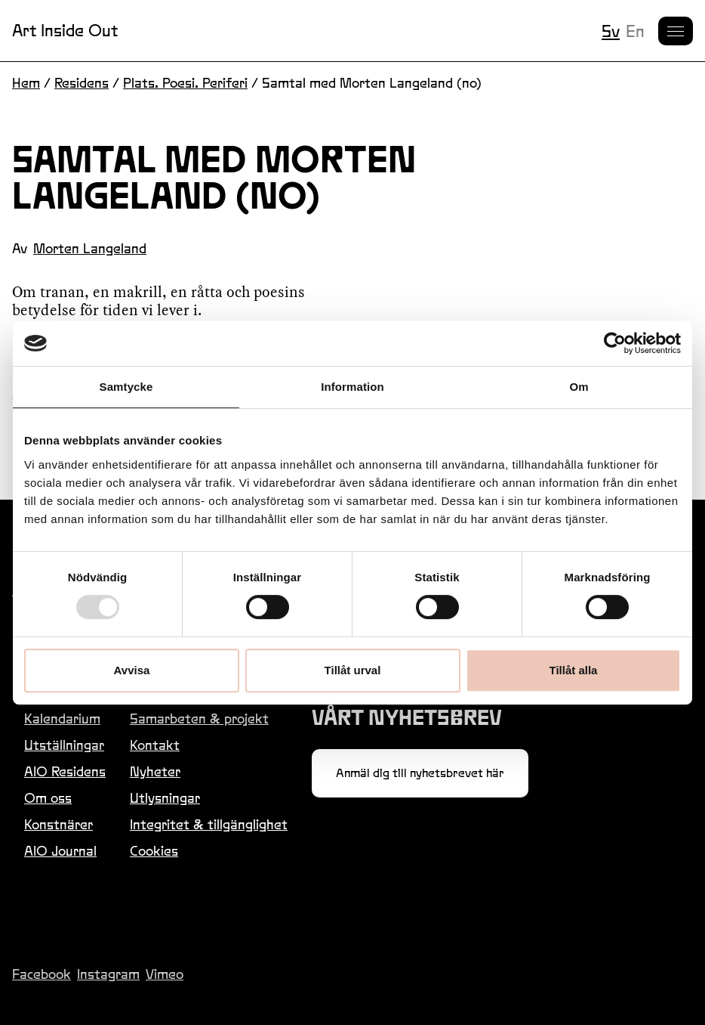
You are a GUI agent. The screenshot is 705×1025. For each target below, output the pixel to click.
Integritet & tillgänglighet (209, 824)
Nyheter (155, 771)
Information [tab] (352, 386)
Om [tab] (578, 386)
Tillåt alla (574, 670)
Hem (26, 83)
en (635, 31)
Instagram (108, 974)
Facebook (41, 974)
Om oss (48, 798)
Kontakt (155, 745)
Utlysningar (165, 798)
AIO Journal (60, 851)
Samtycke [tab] (126, 386)
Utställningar (64, 745)
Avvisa (132, 670)
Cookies (154, 851)
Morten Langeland (89, 248)
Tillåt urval (353, 670)
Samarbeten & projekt (199, 718)
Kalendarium (62, 718)
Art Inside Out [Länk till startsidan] (65, 30)
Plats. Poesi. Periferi (185, 83)
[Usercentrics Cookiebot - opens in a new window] (615, 343)
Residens (81, 83)
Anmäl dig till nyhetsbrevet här (420, 773)
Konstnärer (58, 824)
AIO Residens (65, 771)
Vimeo (164, 974)
